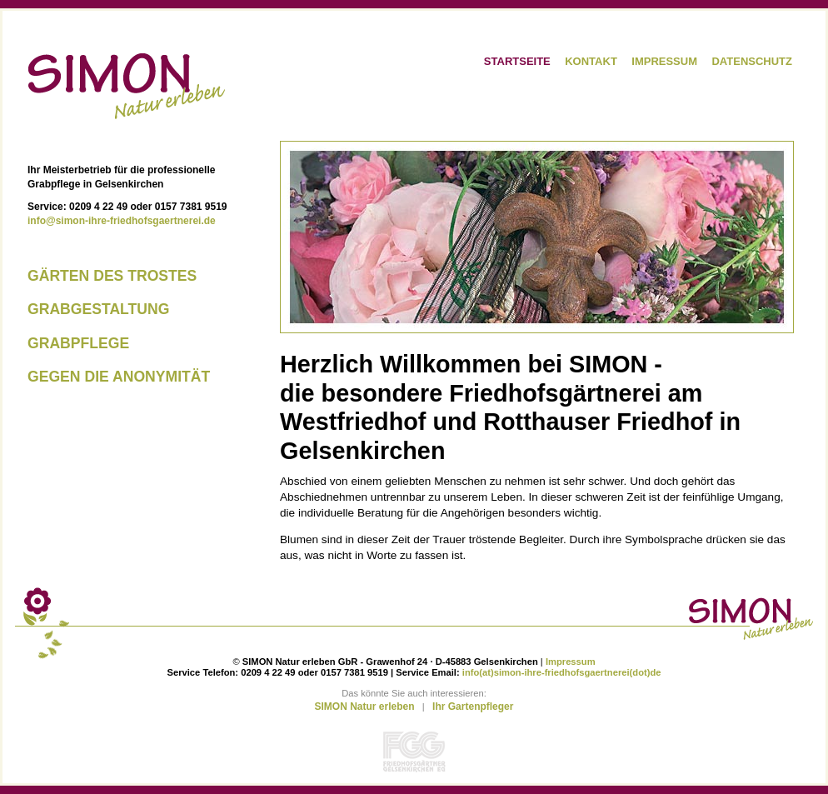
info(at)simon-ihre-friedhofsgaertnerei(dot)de (561, 672)
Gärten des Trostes (112, 275)
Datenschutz (751, 61)
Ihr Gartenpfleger (472, 706)
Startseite (517, 61)
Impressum (664, 61)
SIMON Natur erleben (365, 706)
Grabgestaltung (98, 309)
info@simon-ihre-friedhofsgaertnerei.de (121, 221)
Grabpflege (78, 343)
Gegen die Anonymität (118, 376)
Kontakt (591, 61)
